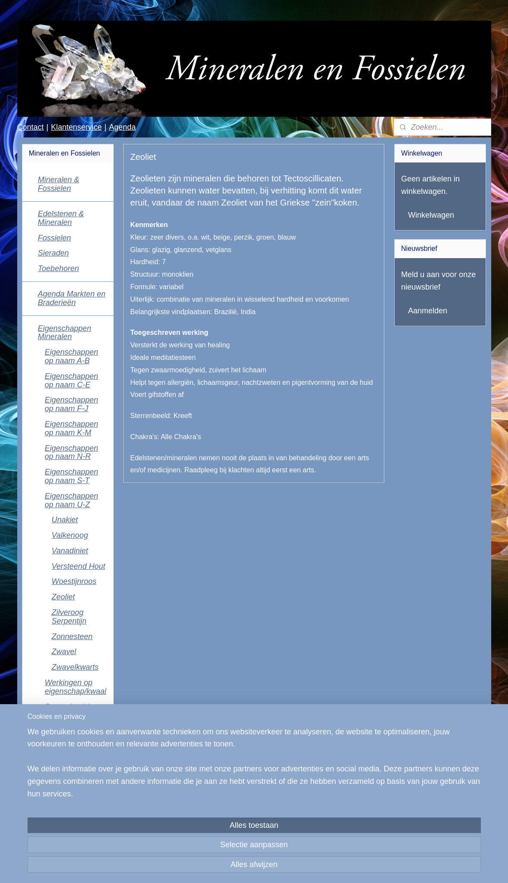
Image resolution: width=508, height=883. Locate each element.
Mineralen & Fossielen (58, 184)
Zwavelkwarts (75, 667)
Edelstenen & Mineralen (61, 218)
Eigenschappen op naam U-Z (71, 500)
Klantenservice (76, 127)
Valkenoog (70, 535)
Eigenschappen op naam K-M (71, 428)
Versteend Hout (78, 566)
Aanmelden (427, 310)
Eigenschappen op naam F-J (71, 404)
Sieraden (53, 253)
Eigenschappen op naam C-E (71, 380)
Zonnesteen (72, 636)
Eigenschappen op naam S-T (71, 476)
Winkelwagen (431, 215)
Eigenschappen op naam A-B (71, 356)
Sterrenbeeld (67, 706)
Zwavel (64, 651)
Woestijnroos (74, 581)
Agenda (122, 127)
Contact (30, 127)
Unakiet (65, 519)
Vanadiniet (70, 550)
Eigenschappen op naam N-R (71, 452)
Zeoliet (63, 597)
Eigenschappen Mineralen (64, 332)
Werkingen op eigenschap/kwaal (75, 687)
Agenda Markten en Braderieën (72, 298)
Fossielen (54, 238)
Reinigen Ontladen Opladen (60, 730)
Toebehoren (58, 268)
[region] (197, 840)
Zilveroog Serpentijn (69, 616)
